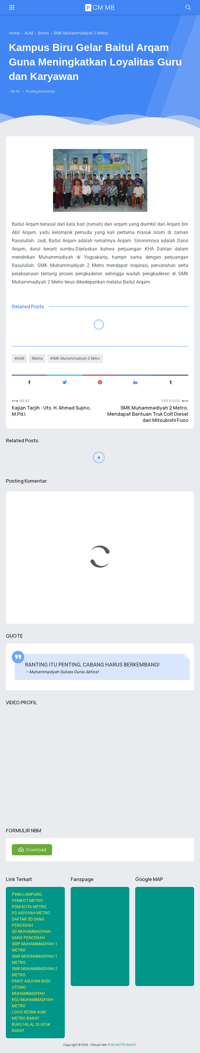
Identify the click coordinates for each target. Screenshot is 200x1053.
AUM (20, 358)
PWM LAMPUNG (27, 894)
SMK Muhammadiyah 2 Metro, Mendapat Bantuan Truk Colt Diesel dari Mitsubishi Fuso (147, 414)
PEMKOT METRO (27, 900)
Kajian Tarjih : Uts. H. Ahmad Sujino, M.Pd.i (51, 411)
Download (36, 849)
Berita (38, 358)
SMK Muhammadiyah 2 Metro (76, 358)
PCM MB (101, 7)
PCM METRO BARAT (122, 1045)
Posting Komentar (40, 91)
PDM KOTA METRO (29, 906)
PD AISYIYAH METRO (31, 912)
